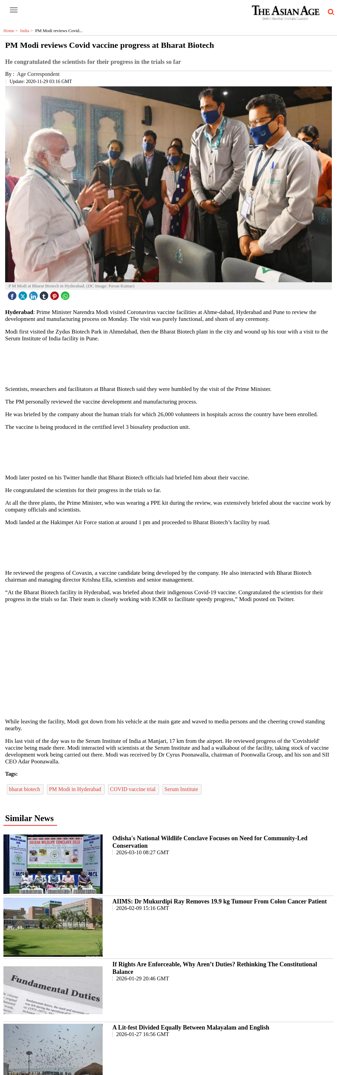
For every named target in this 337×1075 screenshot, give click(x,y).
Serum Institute (182, 789)
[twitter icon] (23, 294)
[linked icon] (34, 294)
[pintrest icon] (55, 294)
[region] (171, 363)
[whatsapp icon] (66, 294)
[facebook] (13, 294)
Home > (11, 30)
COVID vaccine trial (133, 789)
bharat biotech (25, 789)
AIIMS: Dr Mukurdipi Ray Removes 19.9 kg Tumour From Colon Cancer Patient (219, 901)
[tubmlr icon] (44, 294)
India (27, 30)
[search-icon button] (330, 12)
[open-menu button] (13, 10)
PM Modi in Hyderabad (75, 789)
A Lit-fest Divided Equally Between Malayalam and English (190, 1027)
